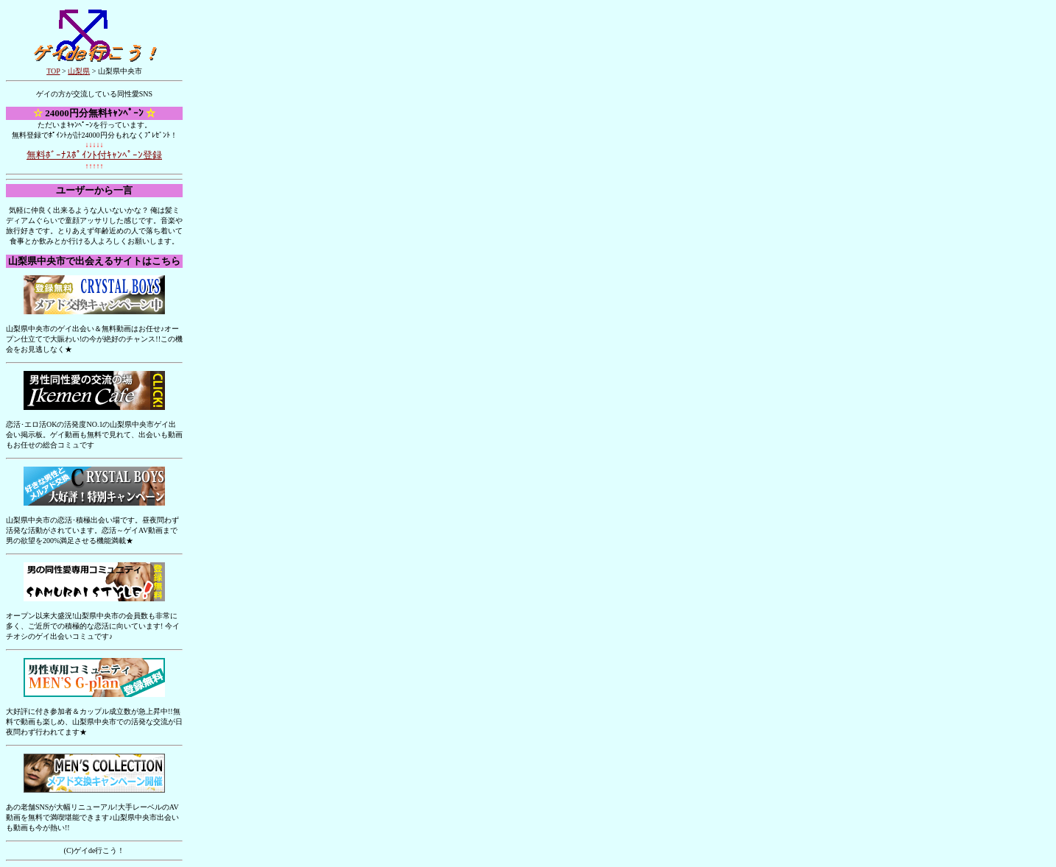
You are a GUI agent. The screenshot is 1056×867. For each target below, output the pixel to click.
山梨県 (79, 71)
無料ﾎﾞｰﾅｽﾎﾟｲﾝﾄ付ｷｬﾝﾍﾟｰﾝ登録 (94, 154)
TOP (53, 71)
